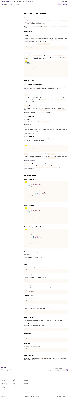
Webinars (37, 377)
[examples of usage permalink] (23, 175)
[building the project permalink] (23, 274)
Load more (10, 155)
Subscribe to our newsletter (59, 368)
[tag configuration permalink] (23, 116)
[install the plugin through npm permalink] (23, 36)
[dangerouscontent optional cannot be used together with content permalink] (23, 163)
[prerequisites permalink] (23, 254)
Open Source (12, 4)
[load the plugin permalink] (23, 53)
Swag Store (26, 378)
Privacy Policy (65, 394)
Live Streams (26, 382)
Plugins (14, 378)
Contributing (26, 377)
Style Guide (26, 381)
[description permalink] (23, 18)
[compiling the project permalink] (23, 295)
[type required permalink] (23, 119)
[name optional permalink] (23, 127)
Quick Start (3, 378)
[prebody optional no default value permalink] (23, 95)
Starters (14, 382)
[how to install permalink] (23, 31)
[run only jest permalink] (23, 343)
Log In (66, 1)
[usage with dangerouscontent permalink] (23, 227)
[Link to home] (4, 4)
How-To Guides (4, 381)
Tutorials (2, 380)
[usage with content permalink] (23, 205)
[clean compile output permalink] (23, 305)
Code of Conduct (27, 380)
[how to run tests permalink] (23, 317)
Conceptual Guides (4, 384)
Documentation (4, 377)
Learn (17, 4)
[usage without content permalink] (23, 179)
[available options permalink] (23, 80)
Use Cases (14, 384)
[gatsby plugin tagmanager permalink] (23, 13)
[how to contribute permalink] (23, 355)
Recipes (14, 381)
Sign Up (65, 4)
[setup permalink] (23, 264)
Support (63, 1)
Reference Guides (4, 382)
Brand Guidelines (36, 394)
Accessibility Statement (28, 394)
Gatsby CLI (3, 385)
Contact (59, 4)
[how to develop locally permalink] (23, 252)
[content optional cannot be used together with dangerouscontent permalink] (23, 154)
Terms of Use (58, 394)
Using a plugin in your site (30, 39)
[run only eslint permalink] (23, 333)
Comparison (15, 377)
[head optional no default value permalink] (23, 84)
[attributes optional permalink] (23, 136)
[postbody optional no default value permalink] (23, 106)
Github (3, 388)
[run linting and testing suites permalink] (23, 323)
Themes (14, 380)
